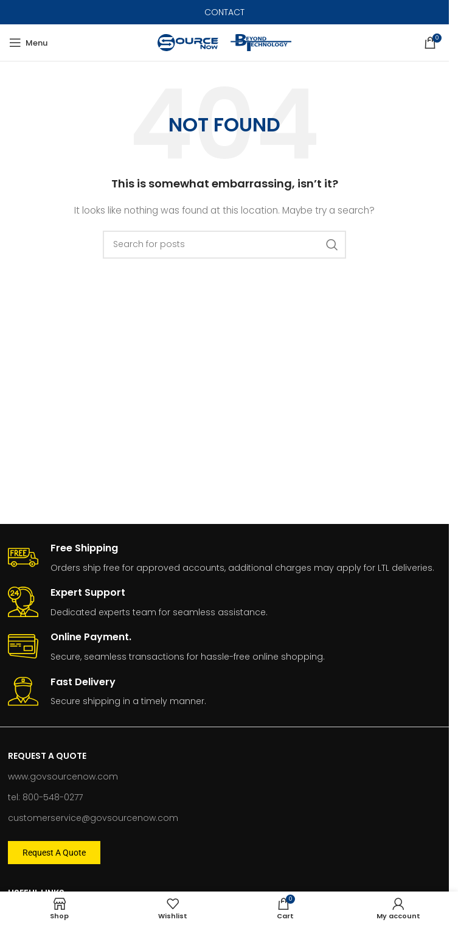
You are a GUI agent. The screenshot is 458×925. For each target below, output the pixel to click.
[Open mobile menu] (28, 42)
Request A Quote (47, 756)
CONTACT (224, 12)
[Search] (224, 245)
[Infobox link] (225, 558)
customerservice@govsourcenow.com (93, 818)
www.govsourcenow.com (63, 776)
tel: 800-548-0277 (45, 797)
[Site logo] (188, 42)
